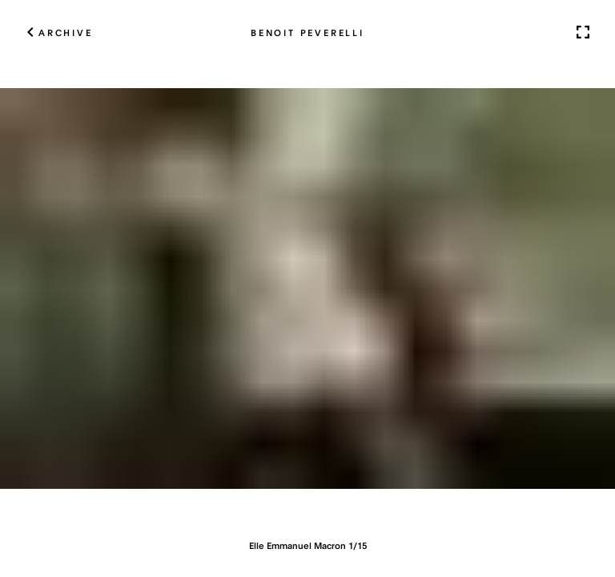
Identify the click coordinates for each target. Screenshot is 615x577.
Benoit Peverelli (307, 32)
